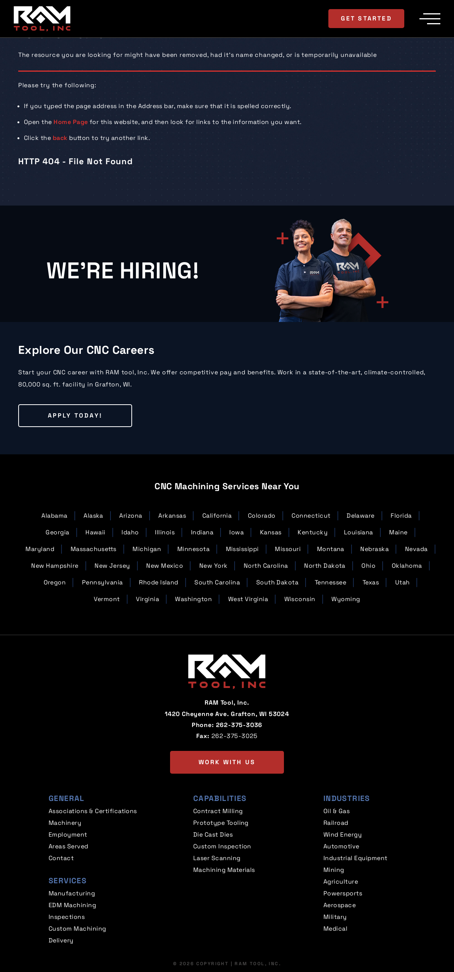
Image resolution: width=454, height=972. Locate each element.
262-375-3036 (239, 725)
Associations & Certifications (93, 811)
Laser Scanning (217, 858)
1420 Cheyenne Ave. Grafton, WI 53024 (227, 714)
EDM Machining (72, 905)
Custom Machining (77, 929)
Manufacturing (72, 893)
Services (68, 881)
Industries (346, 798)
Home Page (71, 122)
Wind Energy (342, 835)
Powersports (342, 893)
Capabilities (220, 798)
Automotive (341, 846)
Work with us (227, 762)
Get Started (366, 18)
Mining (333, 870)
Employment (68, 835)
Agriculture (340, 882)
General (67, 798)
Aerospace (339, 905)
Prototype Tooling (221, 823)
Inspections (67, 917)
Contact (61, 858)
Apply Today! (75, 415)
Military (335, 917)
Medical (335, 929)
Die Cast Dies (213, 835)
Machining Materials (224, 870)
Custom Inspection (222, 846)
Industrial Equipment (355, 858)
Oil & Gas (336, 811)
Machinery (65, 823)
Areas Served (68, 846)
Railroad (335, 823)
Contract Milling (218, 811)
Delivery (61, 940)
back (60, 138)
